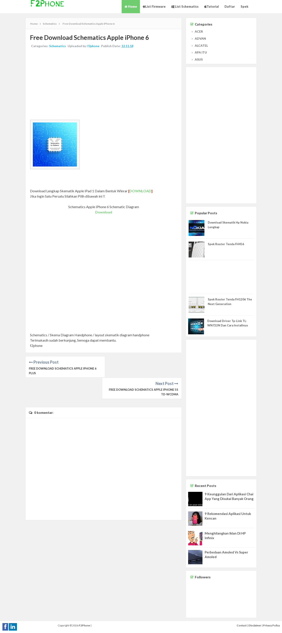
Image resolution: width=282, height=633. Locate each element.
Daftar (229, 6)
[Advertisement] (103, 84)
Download (103, 212)
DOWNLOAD (140, 191)
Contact (242, 625)
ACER (199, 31)
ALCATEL (201, 45)
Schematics (57, 46)
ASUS (199, 59)
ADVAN (200, 38)
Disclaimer (255, 625)
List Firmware (154, 6)
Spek (244, 6)
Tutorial (211, 6)
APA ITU (201, 52)
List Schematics (185, 6)
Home (130, 6)
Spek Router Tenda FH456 (226, 244)
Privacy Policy (271, 625)
